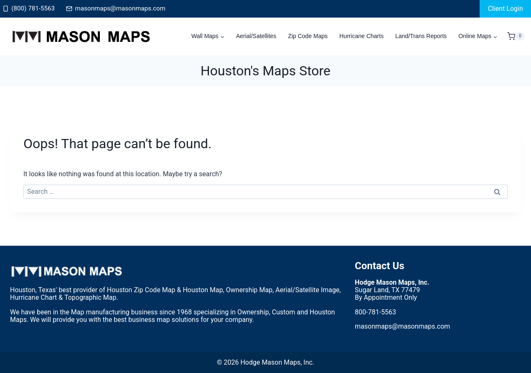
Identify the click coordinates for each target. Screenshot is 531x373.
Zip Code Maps (308, 36)
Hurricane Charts (361, 36)
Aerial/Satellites (256, 36)
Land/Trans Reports (421, 36)
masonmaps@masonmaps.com (402, 326)
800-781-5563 (375, 312)
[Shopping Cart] (516, 36)
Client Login (505, 9)
